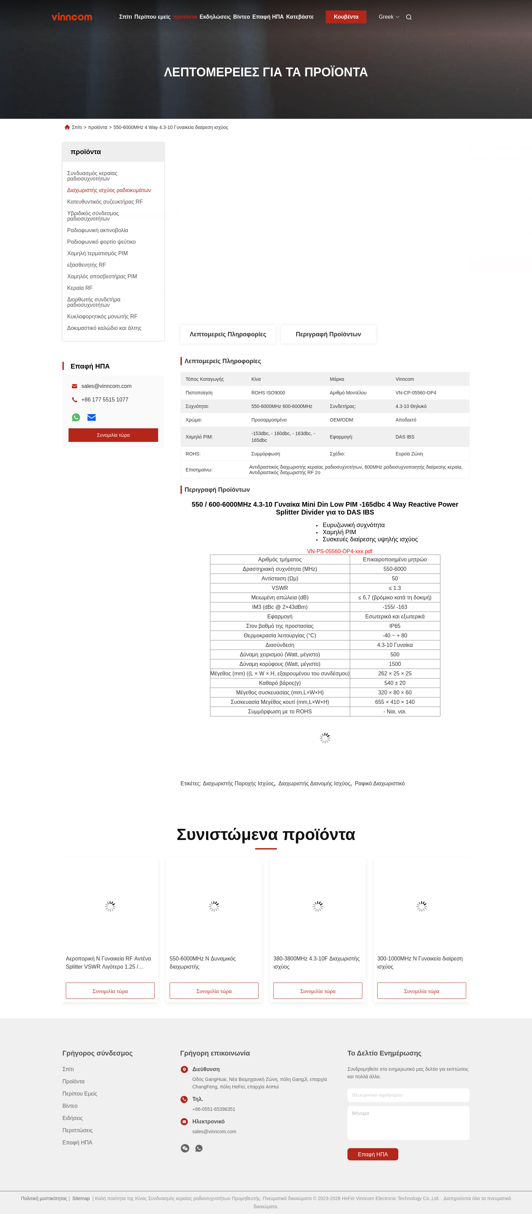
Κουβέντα (346, 17)
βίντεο (70, 1106)
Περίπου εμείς (152, 17)
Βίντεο (241, 17)
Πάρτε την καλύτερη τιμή (367, 265)
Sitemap (81, 1198)
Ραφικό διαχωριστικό (380, 783)
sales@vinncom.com (106, 386)
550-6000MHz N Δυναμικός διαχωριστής (203, 963)
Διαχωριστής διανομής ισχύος (314, 783)
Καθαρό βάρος (276, 683)
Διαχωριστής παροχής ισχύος (238, 783)
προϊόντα (185, 17)
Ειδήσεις (72, 1118)
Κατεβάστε (300, 17)
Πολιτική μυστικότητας (44, 1198)
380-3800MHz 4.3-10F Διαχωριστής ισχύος (316, 963)
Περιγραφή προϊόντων (328, 334)
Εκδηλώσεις (215, 17)
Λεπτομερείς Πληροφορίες (228, 334)
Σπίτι (125, 17)
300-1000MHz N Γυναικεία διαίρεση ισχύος (420, 963)
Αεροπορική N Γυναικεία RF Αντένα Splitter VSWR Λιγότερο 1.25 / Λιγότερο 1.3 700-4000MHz (108, 963)
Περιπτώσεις (77, 1130)
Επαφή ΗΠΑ (268, 17)
